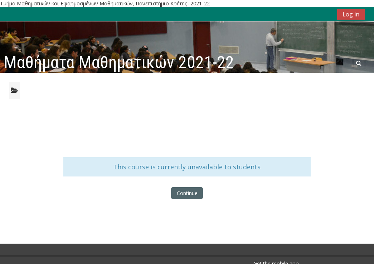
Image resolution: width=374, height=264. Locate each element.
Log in (351, 14)
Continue (187, 193)
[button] (359, 63)
